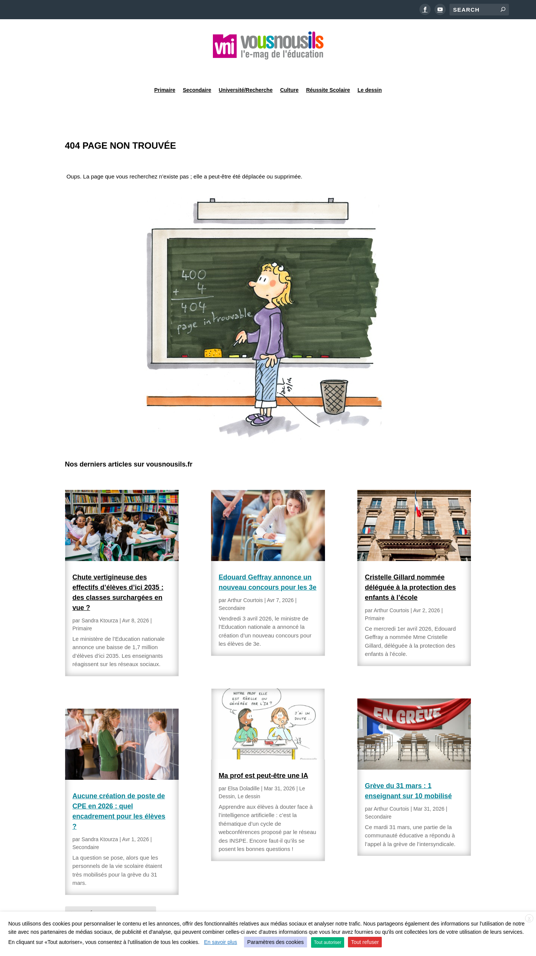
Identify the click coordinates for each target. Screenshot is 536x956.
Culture (289, 69)
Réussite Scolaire (328, 69)
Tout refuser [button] (365, 942)
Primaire (164, 69)
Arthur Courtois (245, 581)
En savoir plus (220, 942)
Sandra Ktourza (100, 601)
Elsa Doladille (244, 769)
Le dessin (369, 69)
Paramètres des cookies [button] (275, 942)
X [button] (529, 918)
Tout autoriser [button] (328, 942)
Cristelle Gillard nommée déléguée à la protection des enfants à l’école (410, 568)
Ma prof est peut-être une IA (263, 756)
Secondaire (197, 69)
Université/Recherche (246, 69)
